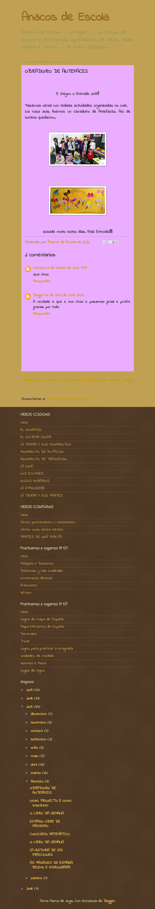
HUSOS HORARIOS (34, 481)
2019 (30, 690)
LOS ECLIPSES (31, 473)
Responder (41, 281)
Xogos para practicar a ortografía (46, 648)
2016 (30, 889)
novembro (39, 722)
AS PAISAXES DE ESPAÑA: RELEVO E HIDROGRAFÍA (51, 865)
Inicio (79, 383)
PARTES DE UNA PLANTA (41, 537)
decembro (39, 714)
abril (34, 765)
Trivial (24, 641)
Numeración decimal (36, 578)
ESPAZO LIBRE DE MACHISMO (45, 824)
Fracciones (28, 585)
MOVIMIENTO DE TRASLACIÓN (43, 459)
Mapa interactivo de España (42, 626)
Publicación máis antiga (109, 380)
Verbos (25, 592)
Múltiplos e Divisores (36, 563)
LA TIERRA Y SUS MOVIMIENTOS (45, 444)
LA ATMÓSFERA (32, 488)
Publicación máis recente (48, 380)
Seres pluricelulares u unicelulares (47, 522)
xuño (35, 748)
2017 (30, 707)
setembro (39, 739)
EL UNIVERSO (30, 430)
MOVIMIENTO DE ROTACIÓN (42, 452)
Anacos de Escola (65, 17)
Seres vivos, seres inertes (41, 529)
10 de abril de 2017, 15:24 (64, 295)
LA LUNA (26, 466)
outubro (37, 731)
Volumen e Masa (33, 663)
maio (35, 756)
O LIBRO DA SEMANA (47, 813)
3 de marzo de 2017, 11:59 (67, 268)
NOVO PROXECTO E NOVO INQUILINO (50, 803)
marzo (36, 773)
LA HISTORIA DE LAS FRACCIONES (46, 853)
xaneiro (37, 878)
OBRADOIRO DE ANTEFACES (43, 790)
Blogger (38, 295)
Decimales (28, 634)
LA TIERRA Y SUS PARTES (41, 495)
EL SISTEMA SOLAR (35, 437)
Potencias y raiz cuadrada (41, 571)
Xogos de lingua (32, 670)
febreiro (38, 781)
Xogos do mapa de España (41, 619)
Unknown (39, 268)
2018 (30, 698)
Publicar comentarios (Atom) (68, 399)
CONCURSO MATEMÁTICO (50, 834)
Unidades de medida (37, 656)
